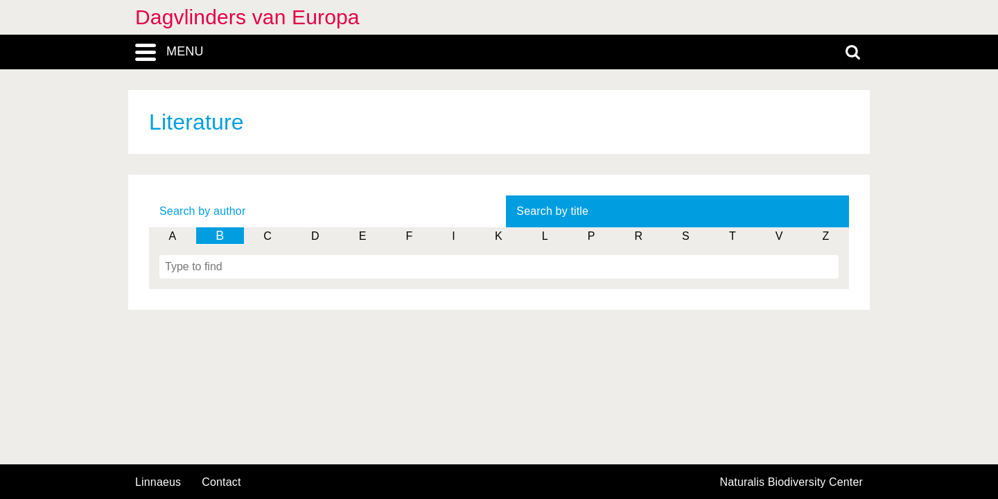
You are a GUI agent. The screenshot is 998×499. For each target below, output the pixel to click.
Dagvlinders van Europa (247, 17)
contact (221, 482)
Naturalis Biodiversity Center (792, 482)
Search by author (202, 211)
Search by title (552, 211)
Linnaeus (158, 482)
